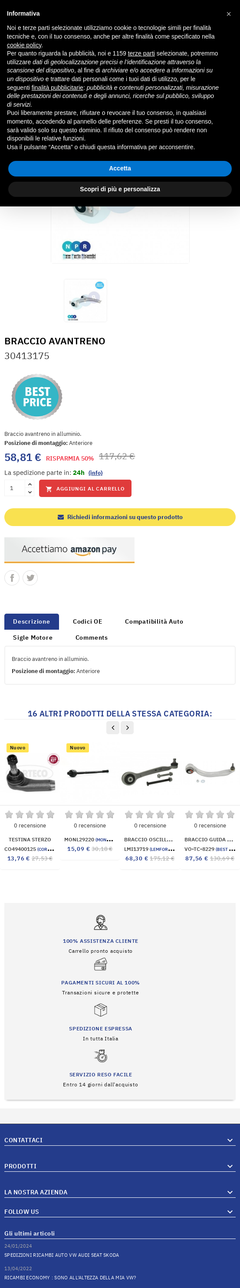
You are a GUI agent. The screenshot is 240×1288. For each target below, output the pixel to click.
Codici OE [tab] (87, 621)
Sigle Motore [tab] (33, 637)
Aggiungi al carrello (85, 489)
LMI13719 (151, 849)
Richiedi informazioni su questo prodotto (120, 517)
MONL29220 (90, 839)
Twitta (30, 578)
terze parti (141, 53)
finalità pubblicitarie (57, 87)
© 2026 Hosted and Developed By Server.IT (120, 1281)
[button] (229, 14)
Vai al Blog (222, 1257)
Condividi (12, 578)
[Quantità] (14, 488)
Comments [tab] (92, 637)
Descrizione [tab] (31, 621)
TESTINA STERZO (30, 839)
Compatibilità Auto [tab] (154, 621)
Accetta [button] (120, 168)
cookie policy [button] (24, 45)
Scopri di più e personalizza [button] (120, 189)
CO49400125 (31, 849)
